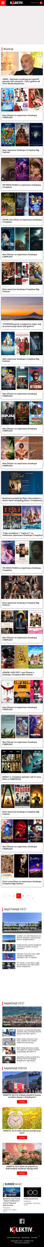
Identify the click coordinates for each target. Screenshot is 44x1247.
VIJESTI (15, 909)
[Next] (32, 898)
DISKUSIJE (15, 1068)
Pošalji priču (35, 3)
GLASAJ (22, 1102)
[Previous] (4, 896)
